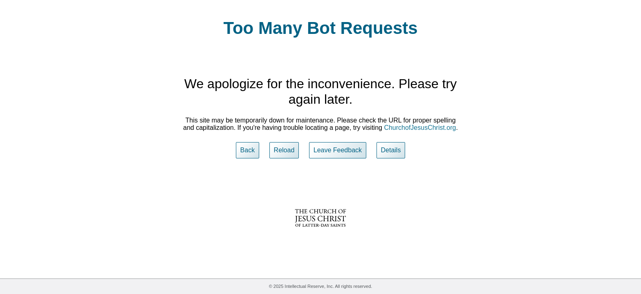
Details (391, 150)
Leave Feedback (338, 150)
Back (247, 150)
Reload (284, 150)
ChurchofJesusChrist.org (420, 127)
